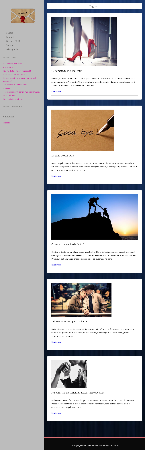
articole (6, 122)
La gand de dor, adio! (63, 155)
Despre (9, 33)
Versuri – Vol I (13, 41)
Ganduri (10, 45)
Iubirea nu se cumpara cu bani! (69, 320)
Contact (10, 37)
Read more (56, 91)
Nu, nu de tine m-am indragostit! (17, 71)
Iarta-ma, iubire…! (10, 95)
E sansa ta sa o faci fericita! (15, 74)
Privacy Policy (12, 49)
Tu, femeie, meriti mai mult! (15, 84)
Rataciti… (7, 88)
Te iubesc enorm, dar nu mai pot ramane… (21, 92)
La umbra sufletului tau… (14, 63)
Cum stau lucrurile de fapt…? (67, 243)
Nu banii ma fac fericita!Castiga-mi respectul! (77, 391)
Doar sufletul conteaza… (14, 99)
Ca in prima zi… (9, 67)
